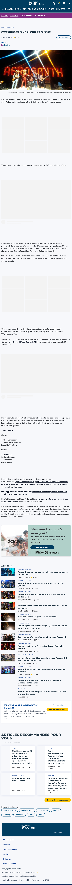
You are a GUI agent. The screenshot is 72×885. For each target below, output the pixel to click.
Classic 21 (14, 15)
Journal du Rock (33, 15)
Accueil (4, 15)
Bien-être (60, 9)
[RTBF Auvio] (44, 826)
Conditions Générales (10, 876)
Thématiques (36, 840)
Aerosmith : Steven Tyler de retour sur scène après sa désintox (42, 595)
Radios (36, 854)
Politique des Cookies (28, 876)
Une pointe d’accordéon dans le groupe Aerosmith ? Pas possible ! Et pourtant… (42, 659)
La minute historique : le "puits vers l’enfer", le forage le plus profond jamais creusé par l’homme (58, 783)
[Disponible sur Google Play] (39, 832)
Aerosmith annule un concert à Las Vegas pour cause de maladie (43, 573)
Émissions (36, 859)
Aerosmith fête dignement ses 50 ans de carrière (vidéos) (41, 584)
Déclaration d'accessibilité (11, 872)
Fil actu (9, 9)
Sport (23, 9)
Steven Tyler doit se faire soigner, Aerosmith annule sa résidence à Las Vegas (42, 627)
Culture (41, 9)
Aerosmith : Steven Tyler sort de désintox (37, 617)
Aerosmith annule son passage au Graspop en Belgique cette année (39, 681)
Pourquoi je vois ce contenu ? (11, 741)
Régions (32, 9)
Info (17, 9)
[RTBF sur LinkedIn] (66, 832)
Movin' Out (7, 455)
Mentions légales (30, 872)
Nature (50, 9)
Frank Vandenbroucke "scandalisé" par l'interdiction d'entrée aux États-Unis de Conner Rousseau (57, 758)
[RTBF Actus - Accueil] (35, 3)
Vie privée (35, 880)
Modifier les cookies (9, 880)
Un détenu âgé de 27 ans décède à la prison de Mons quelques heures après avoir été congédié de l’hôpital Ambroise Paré (22, 758)
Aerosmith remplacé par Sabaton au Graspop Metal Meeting (42, 670)
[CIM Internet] (64, 879)
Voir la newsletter (57, 704)
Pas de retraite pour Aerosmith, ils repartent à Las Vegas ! (41, 647)
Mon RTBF (45, 880)
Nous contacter (36, 863)
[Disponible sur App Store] (12, 832)
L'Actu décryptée (36, 849)
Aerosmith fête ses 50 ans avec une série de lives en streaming (42, 607)
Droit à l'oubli (24, 880)
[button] (36, 70)
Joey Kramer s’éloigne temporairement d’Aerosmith (42, 637)
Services (36, 844)
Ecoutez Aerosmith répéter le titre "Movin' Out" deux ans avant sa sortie (42, 692)
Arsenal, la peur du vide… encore (21, 779)
